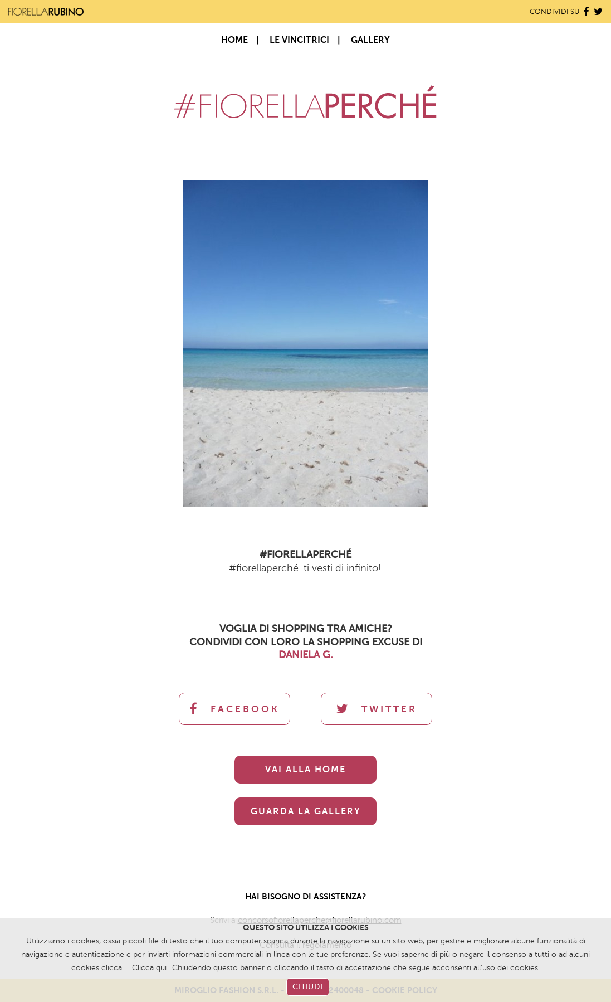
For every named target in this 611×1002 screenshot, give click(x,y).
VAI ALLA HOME (305, 770)
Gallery (370, 40)
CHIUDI (307, 986)
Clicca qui (149, 968)
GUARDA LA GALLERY (306, 811)
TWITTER (376, 709)
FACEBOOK (235, 709)
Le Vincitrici (299, 40)
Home (234, 40)
